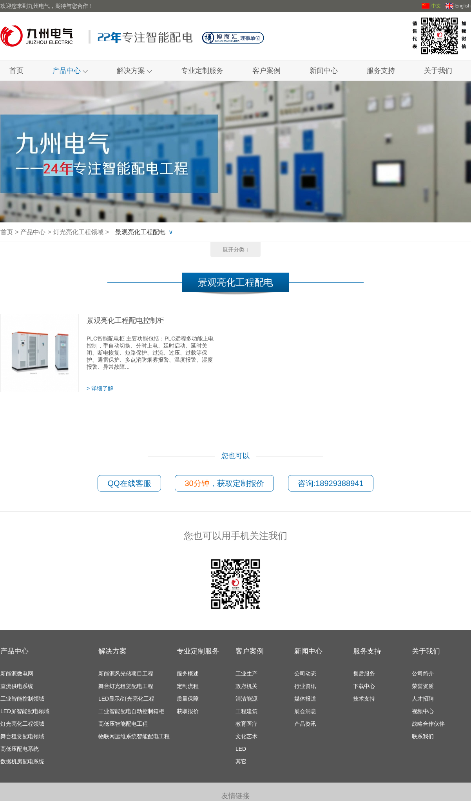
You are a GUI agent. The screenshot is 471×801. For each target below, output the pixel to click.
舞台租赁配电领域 (22, 736)
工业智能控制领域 (22, 698)
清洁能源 (246, 698)
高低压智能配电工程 (123, 724)
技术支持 (364, 698)
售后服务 (364, 673)
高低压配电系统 (19, 749)
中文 (431, 6)
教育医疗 (246, 724)
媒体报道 (305, 698)
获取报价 (188, 711)
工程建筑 (246, 711)
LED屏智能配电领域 (24, 711)
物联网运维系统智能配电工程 (134, 736)
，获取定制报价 (224, 483)
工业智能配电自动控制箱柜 (131, 711)
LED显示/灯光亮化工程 (126, 698)
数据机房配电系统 (22, 761)
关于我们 (438, 71)
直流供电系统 (16, 686)
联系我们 (423, 736)
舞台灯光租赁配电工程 (125, 686)
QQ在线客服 (129, 483)
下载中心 (364, 686)
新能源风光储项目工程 (125, 673)
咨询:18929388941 (331, 483)
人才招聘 (423, 698)
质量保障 (188, 698)
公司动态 (305, 673)
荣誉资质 (423, 686)
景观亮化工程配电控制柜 (125, 320)
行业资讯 (305, 686)
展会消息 (305, 711)
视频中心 (423, 711)
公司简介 (423, 673)
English (458, 6)
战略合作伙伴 (428, 724)
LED (241, 749)
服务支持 (381, 71)
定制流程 (188, 686)
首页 (16, 71)
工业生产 (246, 673)
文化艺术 (246, 736)
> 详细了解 (100, 388)
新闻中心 (324, 71)
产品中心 (70, 71)
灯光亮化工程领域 (78, 232)
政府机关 (246, 686)
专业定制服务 (202, 71)
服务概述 (188, 673)
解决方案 (134, 71)
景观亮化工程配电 (140, 232)
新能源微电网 (16, 673)
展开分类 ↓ (236, 249)
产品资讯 (305, 724)
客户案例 (266, 71)
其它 (241, 761)
